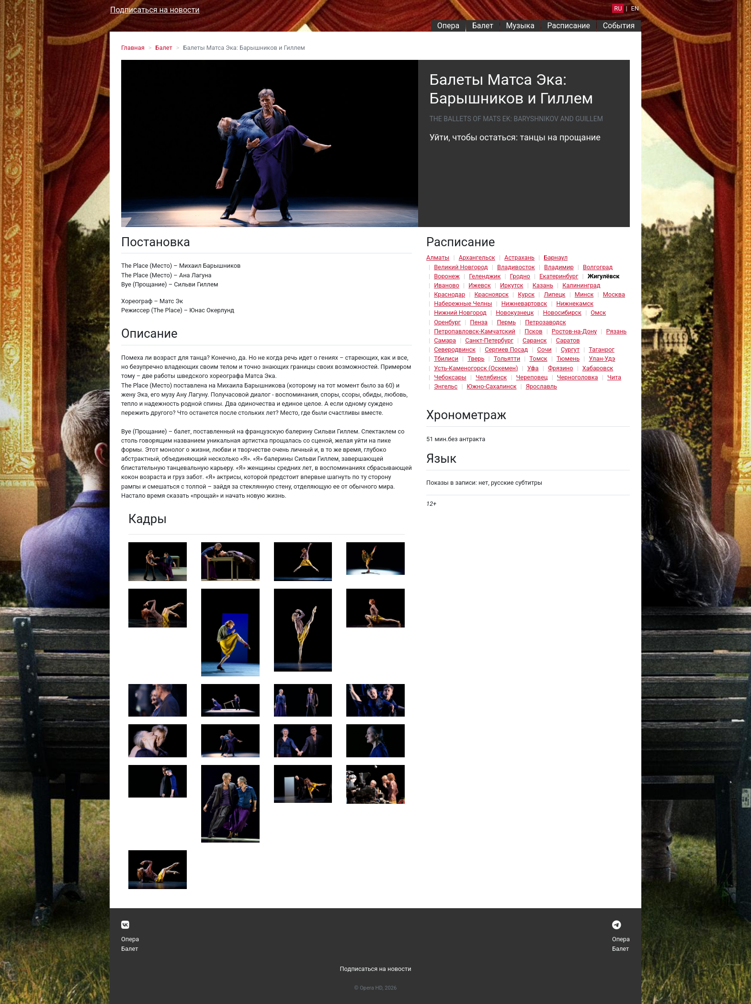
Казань (543, 285)
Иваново (446, 285)
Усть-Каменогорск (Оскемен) (476, 368)
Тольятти (507, 358)
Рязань (616, 331)
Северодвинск (455, 349)
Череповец (532, 377)
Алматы (437, 257)
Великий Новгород (461, 267)
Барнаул (556, 257)
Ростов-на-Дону (574, 331)
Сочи (544, 349)
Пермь (506, 322)
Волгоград (598, 267)
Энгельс (445, 386)
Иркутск (511, 285)
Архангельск (477, 257)
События (619, 25)
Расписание (569, 25)
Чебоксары (450, 377)
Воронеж (447, 276)
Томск (538, 358)
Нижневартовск (524, 303)
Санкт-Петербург (489, 340)
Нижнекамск (575, 303)
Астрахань (519, 257)
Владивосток (516, 267)
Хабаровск (597, 368)
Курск (526, 294)
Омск (598, 312)
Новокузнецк (515, 312)
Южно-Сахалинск (492, 386)
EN (635, 8)
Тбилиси (446, 358)
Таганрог (601, 349)
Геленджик (485, 276)
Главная (133, 47)
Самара (445, 340)
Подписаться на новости (154, 9)
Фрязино (560, 368)
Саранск (534, 340)
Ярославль (541, 386)
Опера (448, 25)
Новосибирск (562, 312)
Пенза (479, 322)
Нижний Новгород (460, 312)
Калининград (581, 285)
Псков (533, 331)
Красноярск (491, 294)
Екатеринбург (558, 276)
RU (618, 8)
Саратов (568, 340)
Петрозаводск (545, 322)
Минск (584, 294)
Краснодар (449, 294)
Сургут (570, 349)
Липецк (554, 294)
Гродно (520, 276)
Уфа (533, 368)
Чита (614, 377)
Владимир (559, 267)
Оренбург (447, 322)
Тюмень (568, 358)
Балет (482, 25)
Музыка (520, 25)
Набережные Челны (463, 303)
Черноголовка (577, 377)
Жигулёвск (604, 276)
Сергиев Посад (506, 349)
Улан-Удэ (602, 358)
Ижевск (479, 285)
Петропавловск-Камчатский (474, 331)
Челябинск (491, 377)
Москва (614, 294)
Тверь (475, 358)
